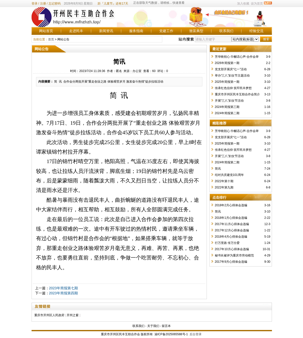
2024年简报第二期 (227, 113)
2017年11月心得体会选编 (232, 224)
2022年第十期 (224, 181)
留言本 (166, 326)
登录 (35, 3)
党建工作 (166, 31)
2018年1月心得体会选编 (231, 218)
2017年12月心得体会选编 (232, 230)
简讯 (218, 168)
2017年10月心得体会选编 (232, 249)
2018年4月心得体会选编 (231, 236)
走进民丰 (76, 31)
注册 (43, 3)
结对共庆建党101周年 (229, 175)
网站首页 (46, 31)
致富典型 (196, 31)
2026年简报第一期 (227, 63)
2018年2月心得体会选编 (231, 205)
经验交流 (256, 31)
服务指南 (136, 31)
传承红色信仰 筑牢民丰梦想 (233, 88)
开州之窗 (73, 315)
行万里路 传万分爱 (227, 243)
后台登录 (196, 334)
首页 (51, 39)
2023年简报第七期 (63, 288)
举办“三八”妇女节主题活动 (232, 75)
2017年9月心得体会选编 (231, 261)
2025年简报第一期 (227, 82)
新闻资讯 (106, 31)
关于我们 (153, 326)
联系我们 (226, 31)
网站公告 (63, 39)
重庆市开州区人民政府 (49, 315)
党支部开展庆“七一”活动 (231, 69)
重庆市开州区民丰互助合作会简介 (237, 94)
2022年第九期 (224, 187)
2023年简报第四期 (63, 293)
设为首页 (257, 3)
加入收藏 (243, 3)
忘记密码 (55, 3)
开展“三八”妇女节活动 (229, 100)
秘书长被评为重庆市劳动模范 (234, 255)
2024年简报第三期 (227, 107)
